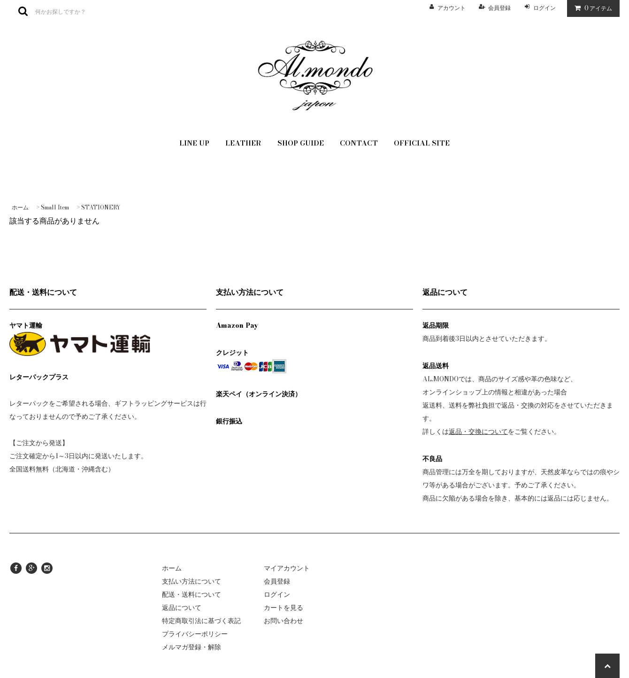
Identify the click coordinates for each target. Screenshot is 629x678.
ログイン (544, 7)
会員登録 (499, 7)
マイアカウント (287, 568)
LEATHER (243, 143)
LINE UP (194, 143)
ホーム (20, 207)
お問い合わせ (283, 621)
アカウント (451, 7)
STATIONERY (101, 207)
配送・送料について (191, 594)
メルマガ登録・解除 (191, 647)
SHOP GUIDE (300, 143)
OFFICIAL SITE (422, 143)
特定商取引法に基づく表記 (201, 621)
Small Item (55, 207)
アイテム (591, 8)
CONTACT (359, 143)
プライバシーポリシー (195, 634)
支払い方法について (191, 581)
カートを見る (283, 607)
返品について (181, 607)
